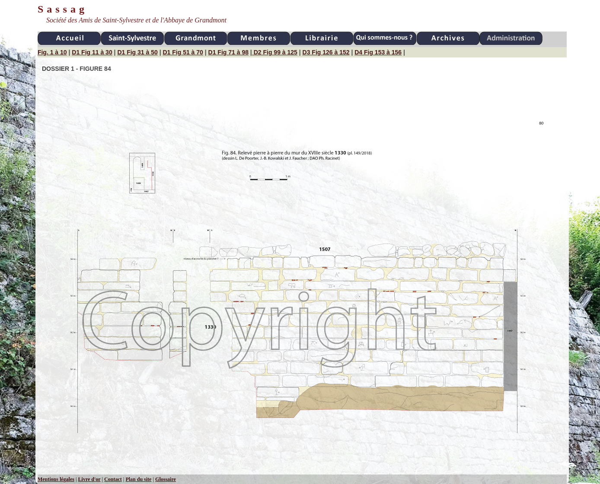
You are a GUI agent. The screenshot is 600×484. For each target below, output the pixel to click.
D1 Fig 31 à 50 (137, 52)
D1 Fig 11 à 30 (92, 52)
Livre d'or (89, 479)
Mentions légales (56, 479)
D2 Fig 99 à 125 (274, 52)
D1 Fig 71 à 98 (228, 52)
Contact (113, 479)
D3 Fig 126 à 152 (326, 52)
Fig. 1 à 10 (52, 52)
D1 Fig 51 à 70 (183, 52)
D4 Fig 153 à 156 (378, 52)
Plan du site (138, 479)
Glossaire (165, 479)
